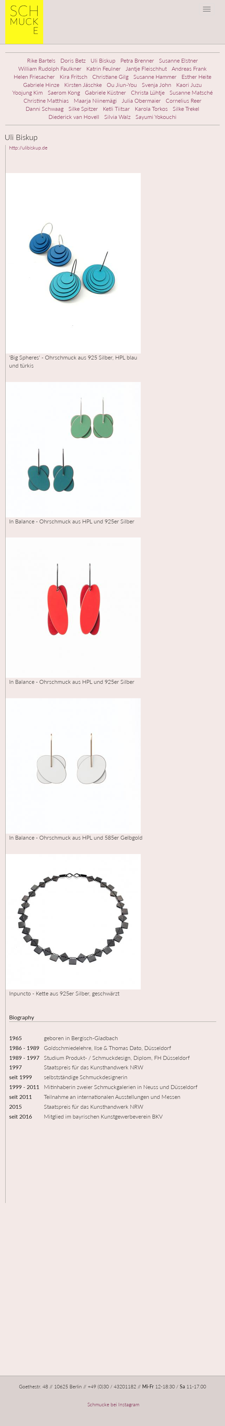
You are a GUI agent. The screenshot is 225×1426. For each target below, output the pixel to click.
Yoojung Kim (27, 92)
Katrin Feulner (103, 68)
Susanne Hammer (155, 76)
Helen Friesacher (34, 76)
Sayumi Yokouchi (156, 116)
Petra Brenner (137, 60)
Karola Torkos (151, 108)
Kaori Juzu (189, 84)
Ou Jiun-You (122, 84)
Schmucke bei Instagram (112, 1404)
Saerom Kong (64, 92)
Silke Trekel (186, 108)
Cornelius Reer (183, 100)
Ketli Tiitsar (116, 108)
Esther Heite (196, 76)
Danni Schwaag (45, 108)
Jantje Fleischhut (146, 68)
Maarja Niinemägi (95, 100)
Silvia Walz (117, 116)
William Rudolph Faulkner (49, 68)
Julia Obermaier (141, 100)
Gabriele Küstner (105, 92)
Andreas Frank (189, 68)
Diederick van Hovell (73, 116)
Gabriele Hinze (41, 84)
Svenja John (156, 84)
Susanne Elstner (178, 60)
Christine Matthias (46, 100)
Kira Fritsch (73, 76)
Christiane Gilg (110, 76)
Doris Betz (73, 60)
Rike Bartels (41, 60)
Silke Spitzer (83, 108)
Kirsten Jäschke (83, 84)
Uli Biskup (103, 60)
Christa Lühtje (148, 92)
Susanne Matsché (191, 92)
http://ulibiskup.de (28, 148)
